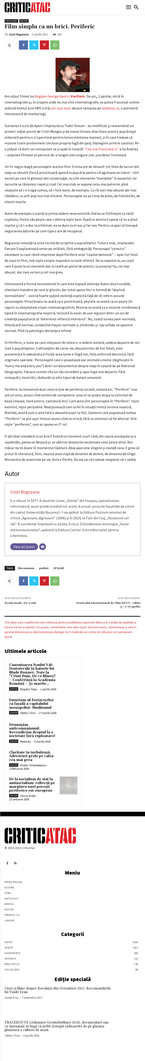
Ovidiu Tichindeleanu (33, 765)
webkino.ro (110, 108)
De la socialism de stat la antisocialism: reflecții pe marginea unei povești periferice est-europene (32, 785)
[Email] (42, 546)
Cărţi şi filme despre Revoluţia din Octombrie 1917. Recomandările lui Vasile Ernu (58, 990)
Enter (24, 21)
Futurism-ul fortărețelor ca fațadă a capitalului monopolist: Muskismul (31, 704)
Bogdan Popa (28, 689)
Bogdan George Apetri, (60, 96)
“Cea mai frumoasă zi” (101, 149)
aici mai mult (61, 108)
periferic (44, 568)
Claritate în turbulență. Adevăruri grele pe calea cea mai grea (31, 756)
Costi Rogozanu (19, 34)
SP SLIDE (58, 568)
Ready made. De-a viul (20, 603)
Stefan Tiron (27, 713)
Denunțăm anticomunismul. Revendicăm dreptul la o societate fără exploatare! (32, 730)
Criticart (11, 21)
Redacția (25, 741)
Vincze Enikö (28, 796)
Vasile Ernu (11, 998)
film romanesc (26, 568)
